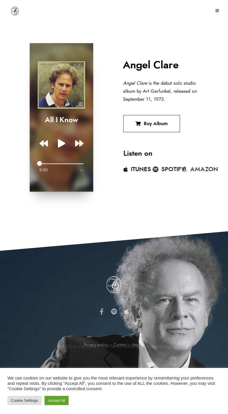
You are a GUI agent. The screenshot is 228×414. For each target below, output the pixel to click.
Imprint (138, 357)
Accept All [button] (56, 400)
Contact (120, 357)
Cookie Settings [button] (24, 400)
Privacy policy (96, 357)
